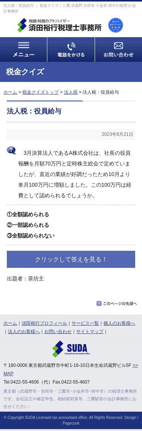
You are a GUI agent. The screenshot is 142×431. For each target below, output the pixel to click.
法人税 (71, 92)
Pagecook (70, 423)
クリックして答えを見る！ (71, 259)
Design (130, 417)
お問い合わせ (58, 331)
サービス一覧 (85, 323)
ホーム (10, 92)
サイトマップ (89, 331)
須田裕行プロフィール (44, 323)
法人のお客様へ (24, 331)
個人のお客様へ (119, 323)
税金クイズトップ (40, 92)
